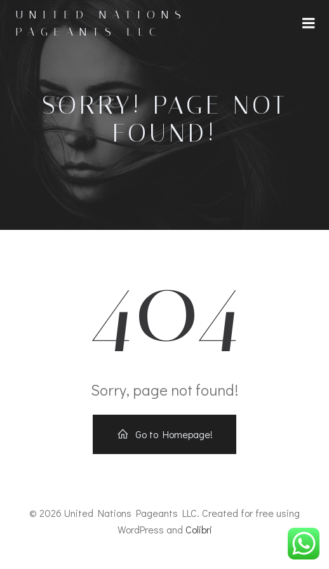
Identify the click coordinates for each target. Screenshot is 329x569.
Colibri (198, 529)
